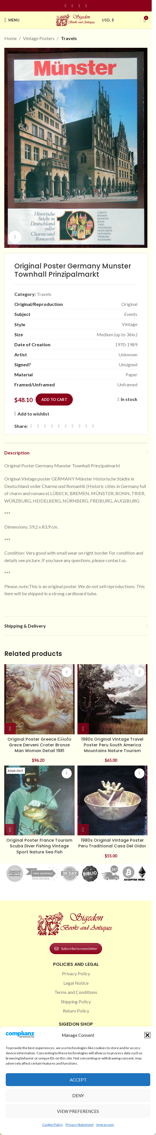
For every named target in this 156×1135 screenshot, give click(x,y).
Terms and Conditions (75, 992)
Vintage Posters (38, 38)
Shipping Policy (76, 1001)
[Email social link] (45, 426)
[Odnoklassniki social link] (65, 426)
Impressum (105, 1124)
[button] (147, 1035)
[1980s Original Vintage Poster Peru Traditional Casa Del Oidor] (112, 801)
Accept (78, 1079)
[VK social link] (79, 426)
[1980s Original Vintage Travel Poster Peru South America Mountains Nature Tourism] (112, 699)
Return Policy (76, 1010)
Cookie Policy (52, 1124)
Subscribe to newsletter (75, 948)
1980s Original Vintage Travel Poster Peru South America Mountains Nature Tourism (112, 745)
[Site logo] (76, 19)
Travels (69, 38)
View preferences (78, 1111)
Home (10, 38)
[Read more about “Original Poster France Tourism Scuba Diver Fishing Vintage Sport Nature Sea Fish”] (10, 829)
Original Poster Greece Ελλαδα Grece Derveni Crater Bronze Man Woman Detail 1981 (39, 745)
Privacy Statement (79, 1124)
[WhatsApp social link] (72, 426)
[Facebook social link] (65, 6)
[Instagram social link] (72, 6)
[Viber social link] (93, 426)
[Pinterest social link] (79, 6)
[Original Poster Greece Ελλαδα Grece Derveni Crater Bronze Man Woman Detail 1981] (39, 699)
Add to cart (54, 399)
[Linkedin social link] (86, 6)
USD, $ (108, 20)
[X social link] (38, 426)
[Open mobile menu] (11, 20)
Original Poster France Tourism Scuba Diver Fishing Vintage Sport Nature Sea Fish (39, 846)
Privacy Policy (76, 973)
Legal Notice (76, 983)
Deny (78, 1095)
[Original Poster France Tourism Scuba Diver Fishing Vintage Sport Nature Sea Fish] (39, 801)
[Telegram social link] (86, 426)
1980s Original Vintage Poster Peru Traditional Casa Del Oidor (112, 843)
